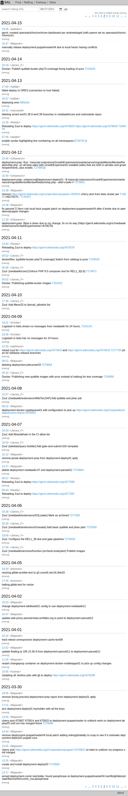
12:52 (5, 647)
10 (113, 16)
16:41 (5, 110)
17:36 (5, 301)
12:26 (5, 122)
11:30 (5, 219)
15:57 (5, 394)
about (120, 792)
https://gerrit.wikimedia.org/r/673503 (41, 350)
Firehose (41, 2)
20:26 (5, 511)
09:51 (5, 361)
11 (117, 16)
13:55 (5, 746)
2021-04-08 (11, 388)
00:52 (5, 255)
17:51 (5, 705)
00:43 (5, 490)
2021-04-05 (11, 562)
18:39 (5, 334)
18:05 (5, 693)
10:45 (5, 671)
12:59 (5, 346)
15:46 (5, 158)
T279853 (39, 167)
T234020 (90, 68)
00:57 (5, 478)
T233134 (86, 326)
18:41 (5, 322)
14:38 (5, 205)
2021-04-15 (11, 23)
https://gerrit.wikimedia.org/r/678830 (96, 126)
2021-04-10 (11, 295)
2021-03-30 (11, 687)
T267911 (80, 140)
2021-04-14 (11, 59)
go (65, 9)
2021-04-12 (11, 152)
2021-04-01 (11, 629)
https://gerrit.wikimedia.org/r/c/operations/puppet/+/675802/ (50, 749)
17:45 (5, 580)
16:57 (5, 98)
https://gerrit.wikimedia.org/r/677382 (53, 493)
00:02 (5, 279)
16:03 (5, 430)
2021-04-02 (11, 596)
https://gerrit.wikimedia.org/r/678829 (53, 126)
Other (52, 2)
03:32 (5, 372)
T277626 (74, 515)
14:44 (5, 243)
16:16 (5, 635)
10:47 (5, 614)
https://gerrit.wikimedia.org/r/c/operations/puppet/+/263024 (46, 194)
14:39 (5, 190)
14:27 (5, 466)
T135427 (25, 196)
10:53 (5, 602)
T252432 (57, 283)
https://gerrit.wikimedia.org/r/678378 (53, 247)
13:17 (5, 772)
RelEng (28, 2)
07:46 (5, 137)
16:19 (5, 65)
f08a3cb (25, 102)
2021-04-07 (11, 424)
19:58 (5, 535)
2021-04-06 (11, 505)
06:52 (5, 406)
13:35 (5, 760)
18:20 (5, 568)
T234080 (108, 376)
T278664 (47, 364)
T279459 (69, 539)
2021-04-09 (11, 316)
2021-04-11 (11, 237)
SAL (6, 2)
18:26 (5, 29)
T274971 (91, 271)
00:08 (5, 267)
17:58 (5, 547)
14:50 (5, 717)
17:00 (5, 86)
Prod (18, 2)
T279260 (91, 527)
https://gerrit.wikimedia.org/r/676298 (73, 675)
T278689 (47, 723)
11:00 (5, 659)
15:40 (5, 175)
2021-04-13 (11, 80)
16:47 (5, 43)
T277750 (116, 350)
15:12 (5, 454)
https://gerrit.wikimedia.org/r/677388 (53, 481)
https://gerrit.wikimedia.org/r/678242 (89, 350)
